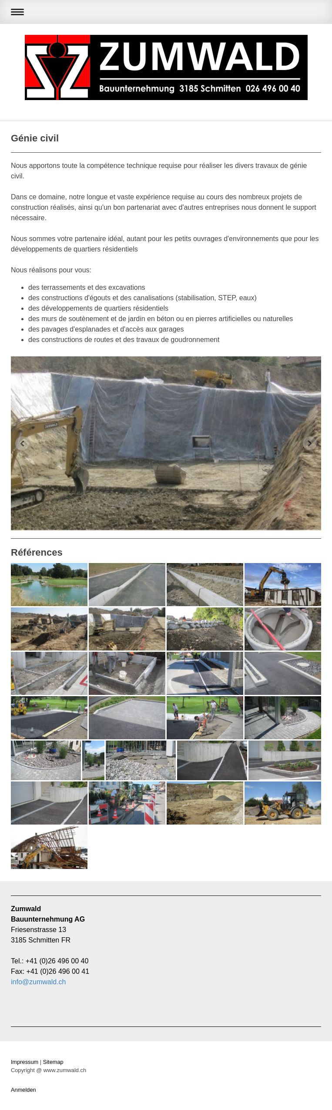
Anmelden (23, 1090)
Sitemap (53, 1062)
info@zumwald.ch (38, 982)
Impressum (24, 1062)
